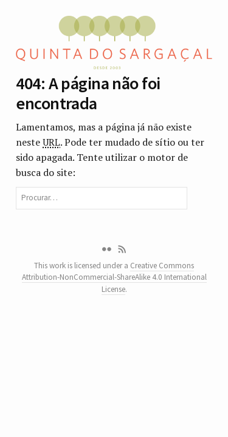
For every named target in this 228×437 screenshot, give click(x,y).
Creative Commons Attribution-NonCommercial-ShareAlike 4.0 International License (114, 277)
